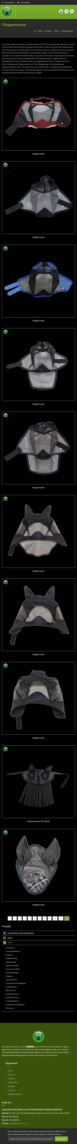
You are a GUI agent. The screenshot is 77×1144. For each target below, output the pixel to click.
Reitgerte (8, 976)
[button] (61, 11)
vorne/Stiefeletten (12, 951)
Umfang (8, 955)
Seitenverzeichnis (14, 1094)
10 (55, 918)
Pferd (56, 31)
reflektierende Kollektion (14, 1004)
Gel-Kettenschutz (11, 997)
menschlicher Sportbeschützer (18, 933)
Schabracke (9, 948)
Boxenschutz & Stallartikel (15, 983)
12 (67, 918)
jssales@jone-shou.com (18, 1123)
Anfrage (10, 1086)
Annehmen (61, 1139)
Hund (7, 938)
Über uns (10, 1074)
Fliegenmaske (67, 31)
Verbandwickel (10, 980)
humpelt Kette (10, 987)
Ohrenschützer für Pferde (38, 821)
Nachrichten (12, 1082)
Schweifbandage (11, 973)
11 (61, 918)
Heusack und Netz (12, 969)
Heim (40, 31)
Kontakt (10, 1090)
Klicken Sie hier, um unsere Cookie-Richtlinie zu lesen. (31, 1139)
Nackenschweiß (11, 965)
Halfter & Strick (10, 958)
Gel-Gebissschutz (11, 994)
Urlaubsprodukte (11, 1001)
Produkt (48, 31)
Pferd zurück (10, 990)
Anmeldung (8, 2)
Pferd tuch (9, 1008)
